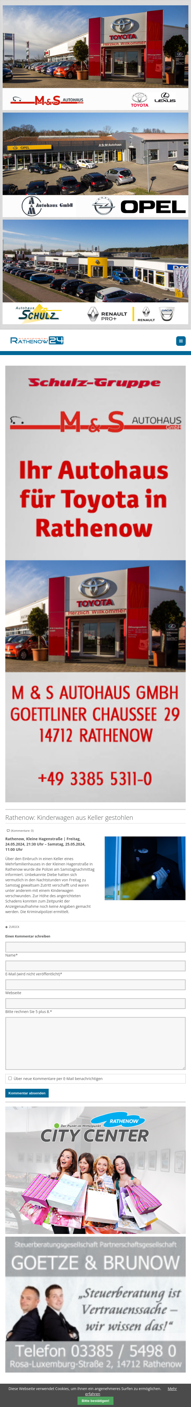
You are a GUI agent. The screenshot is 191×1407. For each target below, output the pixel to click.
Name (11, 955)
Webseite (13, 992)
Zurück (14, 927)
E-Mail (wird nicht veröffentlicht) (33, 973)
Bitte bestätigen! (95, 1401)
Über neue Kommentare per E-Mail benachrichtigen (58, 1078)
